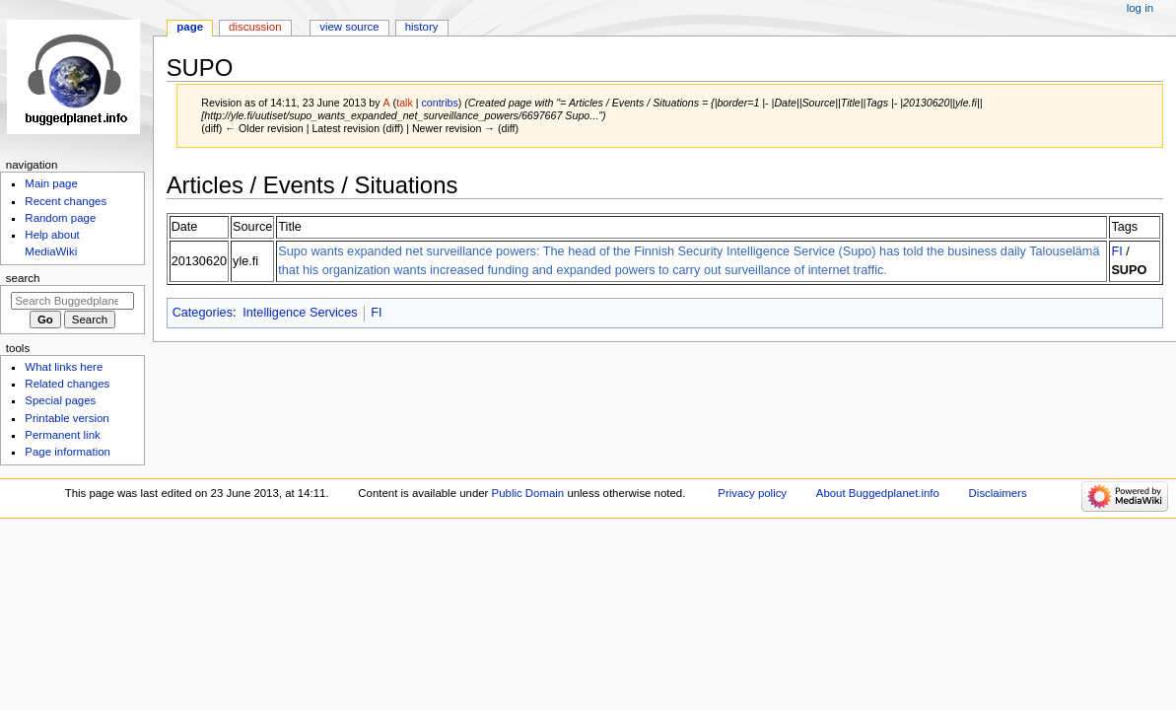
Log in (1140, 8)
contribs (439, 102)
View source (349, 27)
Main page (51, 183)
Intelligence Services (299, 313)
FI (1116, 251)
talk (404, 102)
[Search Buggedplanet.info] (72, 301)
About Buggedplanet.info (877, 493)
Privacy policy (752, 493)
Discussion (255, 27)
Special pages (60, 400)
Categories (203, 313)
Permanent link (62, 435)
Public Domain (528, 493)
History (422, 27)
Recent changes (65, 201)
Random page (60, 218)
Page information (67, 452)
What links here (64, 367)
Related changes (67, 384)
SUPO (1128, 270)
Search (23, 278)
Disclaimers (998, 493)
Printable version (66, 418)
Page (189, 27)
